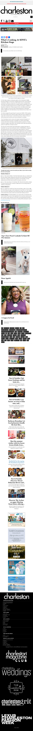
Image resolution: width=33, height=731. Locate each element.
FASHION (4, 630)
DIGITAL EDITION (5, 605)
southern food (28, 333)
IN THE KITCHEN (5, 616)
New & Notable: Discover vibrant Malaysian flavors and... (16, 481)
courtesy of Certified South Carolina (15, 47)
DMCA (18, 727)
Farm (9, 333)
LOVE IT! (4, 632)
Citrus (16, 338)
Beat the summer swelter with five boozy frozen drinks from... (16, 443)
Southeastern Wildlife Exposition (8, 331)
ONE (21, 340)
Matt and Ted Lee (12, 329)
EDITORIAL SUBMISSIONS (6, 645)
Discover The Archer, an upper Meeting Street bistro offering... (16, 502)
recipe (12, 333)
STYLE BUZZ (5, 631)
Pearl (29, 338)
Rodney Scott (25, 331)
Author (15, 333)
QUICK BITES (5, 615)
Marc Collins (12, 338)
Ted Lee (7, 338)
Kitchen (22, 333)
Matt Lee (3, 338)
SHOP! (16, 25)
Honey (8, 340)
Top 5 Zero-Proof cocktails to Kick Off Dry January (15, 237)
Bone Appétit (6, 278)
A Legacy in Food (7, 318)
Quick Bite (3, 233)
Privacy (15, 727)
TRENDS (4, 628)
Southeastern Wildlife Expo (21, 329)
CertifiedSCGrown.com (5, 200)
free (16, 331)
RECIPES (4, 617)
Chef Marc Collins (5, 329)
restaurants (20, 331)
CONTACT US (5, 606)
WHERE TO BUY (5, 608)
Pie (6, 333)
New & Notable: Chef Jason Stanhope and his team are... (16, 380)
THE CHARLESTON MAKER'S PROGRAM (16, 1)
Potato (12, 340)
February (24, 338)
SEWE (28, 340)
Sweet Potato (16, 340)
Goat (5, 340)
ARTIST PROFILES (5, 621)
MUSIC (4, 622)
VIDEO (4, 635)
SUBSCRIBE (16, 23)
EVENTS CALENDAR (6, 620)
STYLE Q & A (5, 629)
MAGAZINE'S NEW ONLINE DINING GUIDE (16, 3)
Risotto (24, 340)
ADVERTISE (4, 607)
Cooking (20, 338)
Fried (2, 340)
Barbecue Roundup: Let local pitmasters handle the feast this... (16, 423)
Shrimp (19, 333)
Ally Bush (6, 45)
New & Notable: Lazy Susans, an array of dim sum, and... (16, 401)
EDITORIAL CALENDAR (6, 609)
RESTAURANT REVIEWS (6, 614)
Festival (3, 333)
